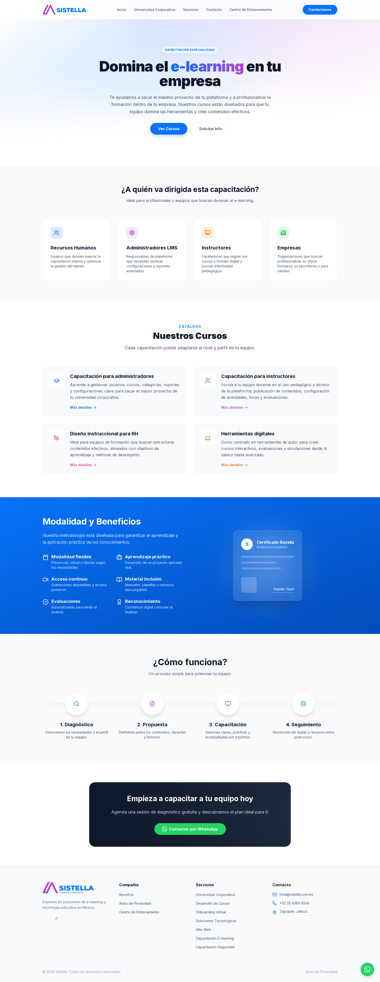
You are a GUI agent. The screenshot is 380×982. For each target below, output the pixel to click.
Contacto (214, 10)
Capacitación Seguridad (215, 947)
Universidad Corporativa (154, 10)
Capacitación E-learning (215, 938)
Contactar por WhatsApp (190, 829)
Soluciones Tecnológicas (216, 921)
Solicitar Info (210, 128)
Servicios (190, 10)
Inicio (121, 10)
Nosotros (126, 895)
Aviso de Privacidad (135, 903)
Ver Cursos (169, 128)
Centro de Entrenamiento (251, 10)
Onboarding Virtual (211, 912)
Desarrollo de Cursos (213, 903)
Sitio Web (203, 929)
